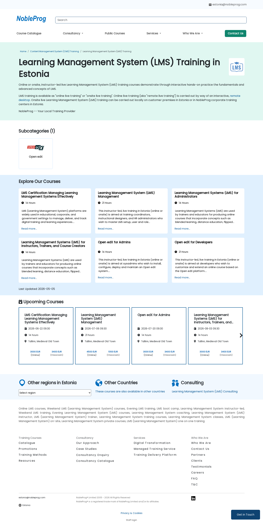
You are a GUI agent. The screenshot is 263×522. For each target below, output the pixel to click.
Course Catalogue (29, 33)
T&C (194, 484)
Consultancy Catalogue (95, 461)
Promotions (28, 449)
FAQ (194, 478)
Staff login (131, 520)
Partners (198, 455)
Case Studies (86, 449)
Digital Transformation (152, 443)
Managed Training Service (155, 449)
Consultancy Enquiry (92, 455)
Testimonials (201, 467)
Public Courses (115, 33)
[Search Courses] (151, 20)
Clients (197, 461)
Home (23, 51)
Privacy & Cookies (131, 513)
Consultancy (72, 33)
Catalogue (27, 443)
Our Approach (87, 443)
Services (153, 33)
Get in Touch (245, 515)
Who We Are (191, 33)
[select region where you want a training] (55, 392)
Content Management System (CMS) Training (54, 51)
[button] (240, 335)
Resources (27, 461)
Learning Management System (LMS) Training (107, 51)
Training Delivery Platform (155, 455)
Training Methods (33, 455)
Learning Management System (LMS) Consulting (205, 391)
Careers (197, 473)
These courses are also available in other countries (130, 391)
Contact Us (235, 33)
